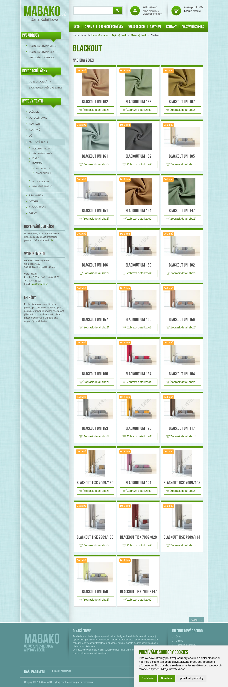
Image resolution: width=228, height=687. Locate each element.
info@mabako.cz (39, 284)
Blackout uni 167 (182, 102)
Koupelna (35, 124)
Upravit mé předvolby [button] (191, 678)
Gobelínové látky (40, 81)
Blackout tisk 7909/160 (95, 483)
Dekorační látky (42, 149)
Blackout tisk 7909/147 (138, 591)
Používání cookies (193, 27)
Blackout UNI (43, 173)
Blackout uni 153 (95, 428)
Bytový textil (32, 101)
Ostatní (33, 201)
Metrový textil (38, 142)
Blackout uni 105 (182, 156)
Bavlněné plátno (42, 186)
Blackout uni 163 (138, 102)
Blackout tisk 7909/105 (182, 483)
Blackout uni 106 (95, 265)
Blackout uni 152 (138, 156)
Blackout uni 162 (95, 102)
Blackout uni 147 (182, 210)
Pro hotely (36, 195)
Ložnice (34, 112)
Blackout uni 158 (138, 265)
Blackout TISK (44, 168)
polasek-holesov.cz (61, 671)
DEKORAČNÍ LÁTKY (34, 71)
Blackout (37, 163)
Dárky (33, 213)
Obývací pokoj (38, 118)
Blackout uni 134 (138, 374)
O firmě (89, 27)
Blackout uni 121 (138, 483)
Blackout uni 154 (138, 210)
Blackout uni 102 (182, 265)
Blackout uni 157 (95, 319)
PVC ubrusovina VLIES (42, 46)
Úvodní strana (99, 35)
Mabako (42, 11)
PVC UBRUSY (30, 35)
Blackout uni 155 (138, 319)
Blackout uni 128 (138, 428)
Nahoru (194, 620)
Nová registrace (151, 11)
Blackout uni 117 (182, 428)
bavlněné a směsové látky (45, 87)
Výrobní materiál (42, 153)
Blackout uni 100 (95, 374)
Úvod (77, 27)
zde (51, 240)
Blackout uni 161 (95, 156)
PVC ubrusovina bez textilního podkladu (42, 55)
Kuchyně (34, 129)
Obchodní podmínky (111, 27)
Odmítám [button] (166, 678)
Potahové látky (41, 181)
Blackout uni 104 (182, 374)
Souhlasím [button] (148, 678)
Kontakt (171, 27)
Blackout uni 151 (95, 210)
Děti (31, 135)
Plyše (35, 158)
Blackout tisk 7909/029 (138, 537)
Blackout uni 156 (182, 319)
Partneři (155, 27)
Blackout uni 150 (95, 591)
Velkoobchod (136, 27)
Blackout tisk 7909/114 (182, 537)
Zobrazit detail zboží (96, 109)
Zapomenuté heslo (152, 14)
